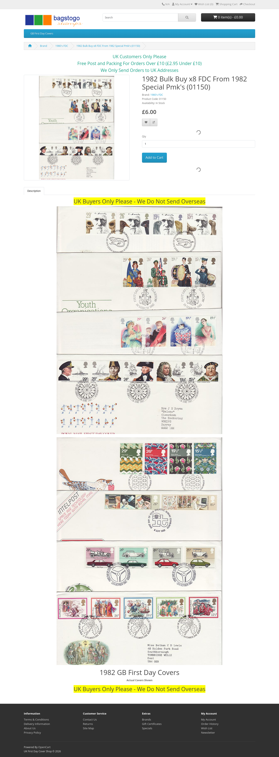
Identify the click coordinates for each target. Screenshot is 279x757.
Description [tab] (34, 191)
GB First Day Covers (41, 33)
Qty (144, 136)
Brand (43, 46)
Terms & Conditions (36, 719)
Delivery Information (37, 724)
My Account (208, 719)
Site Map (88, 728)
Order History (209, 724)
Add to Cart (154, 157)
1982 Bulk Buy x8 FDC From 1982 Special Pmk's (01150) (108, 46)
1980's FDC (61, 46)
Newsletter (208, 732)
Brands (146, 719)
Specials (147, 728)
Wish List (206, 728)
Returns (88, 724)
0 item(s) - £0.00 (228, 17)
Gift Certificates (151, 724)
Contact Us (90, 719)
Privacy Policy (32, 732)
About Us (29, 728)
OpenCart (44, 747)
